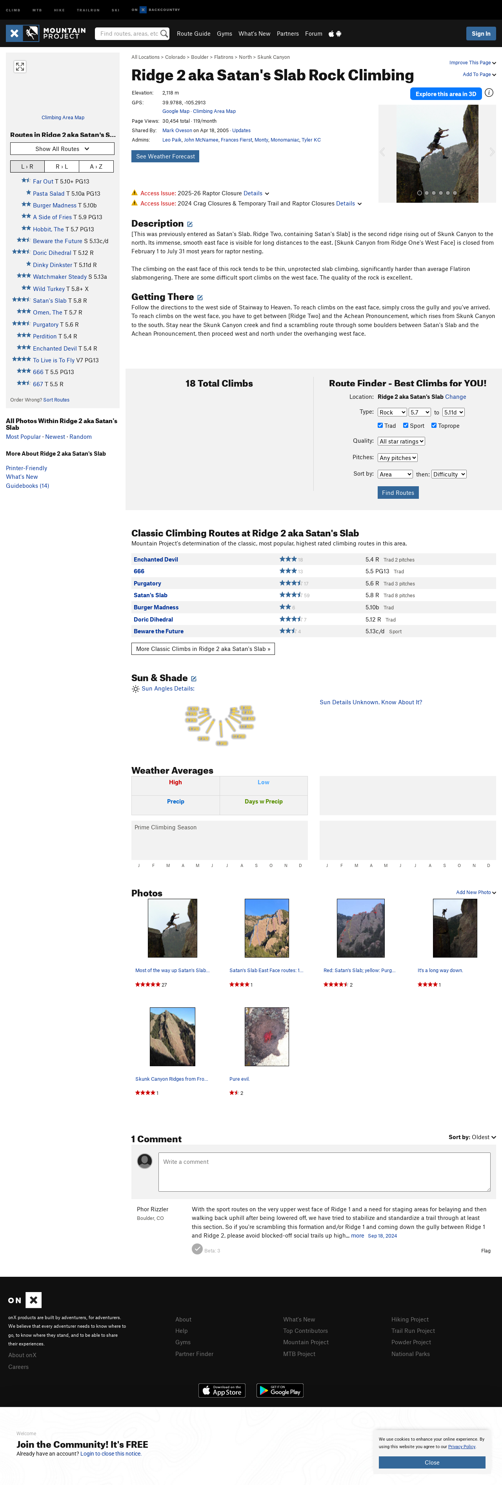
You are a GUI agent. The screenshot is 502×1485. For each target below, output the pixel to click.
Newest (55, 436)
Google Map (175, 111)
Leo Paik (172, 139)
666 (38, 371)
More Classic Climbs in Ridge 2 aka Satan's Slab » (203, 648)
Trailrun (88, 9)
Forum (313, 33)
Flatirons (223, 57)
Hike (59, 9)
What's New (254, 33)
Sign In (481, 33)
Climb (13, 9)
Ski (116, 9)
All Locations (145, 57)
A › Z (96, 166)
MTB (37, 9)
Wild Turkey (49, 288)
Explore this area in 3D (446, 93)
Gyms (224, 33)
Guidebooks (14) (27, 485)
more (357, 1235)
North (245, 57)
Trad (387, 425)
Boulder (200, 57)
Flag (486, 1250)
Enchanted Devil (55, 348)
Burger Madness (54, 205)
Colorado (175, 57)
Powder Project (411, 1341)
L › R (27, 166)
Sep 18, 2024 (382, 1235)
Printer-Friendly (26, 467)
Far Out (43, 181)
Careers (18, 1366)
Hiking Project (410, 1319)
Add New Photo (476, 892)
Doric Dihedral (52, 252)
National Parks (410, 1353)
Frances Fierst (236, 139)
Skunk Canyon (273, 57)
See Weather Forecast (165, 156)
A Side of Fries (52, 216)
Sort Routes (56, 399)
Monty (261, 139)
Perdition (45, 336)
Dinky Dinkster (52, 264)
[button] (386, 153)
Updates (241, 130)
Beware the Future (57, 240)
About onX (22, 1354)
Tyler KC (311, 139)
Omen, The (47, 312)
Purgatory (45, 324)
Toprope (445, 425)
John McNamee (201, 139)
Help (181, 1330)
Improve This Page (472, 62)
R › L (62, 166)
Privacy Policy (461, 1446)
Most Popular (23, 436)
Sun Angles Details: (219, 716)
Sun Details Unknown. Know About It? (371, 701)
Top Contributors (305, 1330)
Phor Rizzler (152, 1208)
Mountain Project (306, 1341)
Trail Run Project (413, 1330)
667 (38, 383)
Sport (413, 425)
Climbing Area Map (63, 117)
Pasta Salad (49, 193)
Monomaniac (285, 139)
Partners (288, 33)
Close (432, 1462)
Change (455, 396)
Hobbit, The (48, 229)
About (183, 1319)
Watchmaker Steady (60, 276)
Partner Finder (194, 1353)
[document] (432, 1452)
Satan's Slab (50, 300)
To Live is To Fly (54, 360)
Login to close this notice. (111, 1453)
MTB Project (299, 1353)
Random (80, 436)
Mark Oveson (177, 130)
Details (256, 192)
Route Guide (194, 33)
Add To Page (479, 74)
